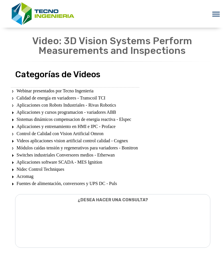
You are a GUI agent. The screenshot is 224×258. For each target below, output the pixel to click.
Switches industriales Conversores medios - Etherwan (66, 155)
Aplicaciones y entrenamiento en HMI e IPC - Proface (66, 126)
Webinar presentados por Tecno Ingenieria (55, 90)
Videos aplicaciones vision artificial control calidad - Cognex (72, 140)
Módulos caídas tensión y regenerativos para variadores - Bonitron (77, 147)
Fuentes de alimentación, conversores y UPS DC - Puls (67, 183)
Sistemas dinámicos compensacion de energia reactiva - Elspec (74, 119)
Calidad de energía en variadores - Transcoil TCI (61, 98)
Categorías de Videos (57, 74)
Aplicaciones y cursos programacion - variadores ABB (66, 112)
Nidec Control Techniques (40, 169)
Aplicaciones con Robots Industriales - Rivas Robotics (66, 105)
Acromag (25, 176)
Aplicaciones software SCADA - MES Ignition (59, 162)
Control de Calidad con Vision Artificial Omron (60, 133)
